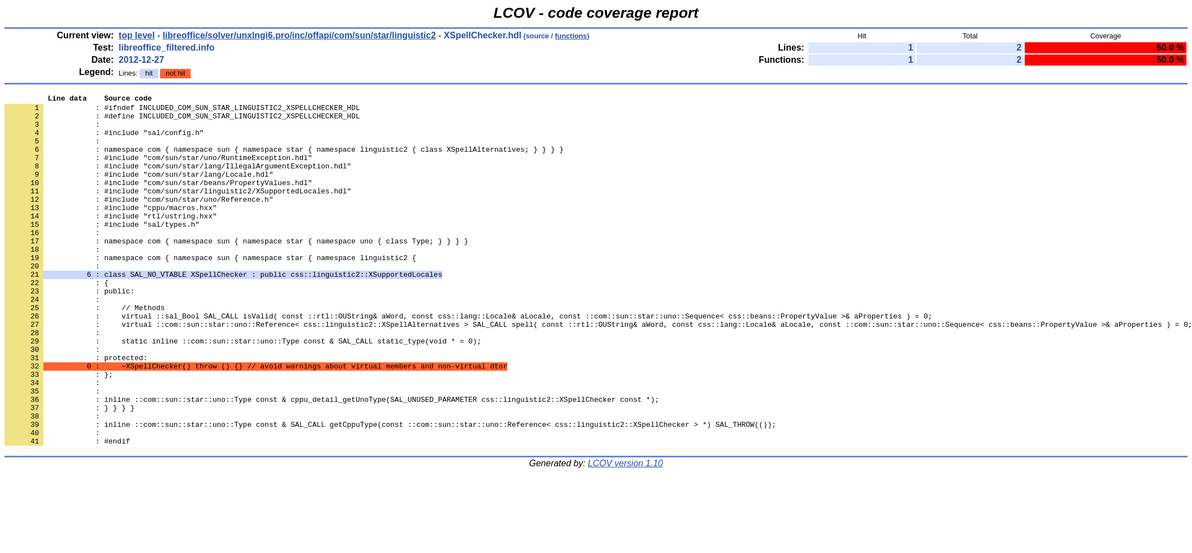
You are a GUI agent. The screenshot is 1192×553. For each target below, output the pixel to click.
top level (137, 35)
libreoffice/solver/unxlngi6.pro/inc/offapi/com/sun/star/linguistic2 (299, 35)
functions (571, 36)
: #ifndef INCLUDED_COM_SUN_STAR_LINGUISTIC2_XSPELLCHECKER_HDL (182, 111)
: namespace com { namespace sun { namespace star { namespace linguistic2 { (210, 291)
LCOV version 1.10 (625, 533)
